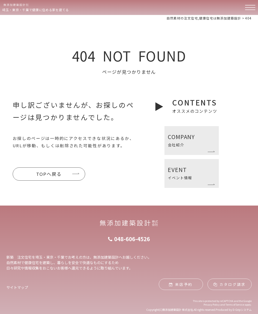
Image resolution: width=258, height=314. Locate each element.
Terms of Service (234, 304)
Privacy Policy (212, 304)
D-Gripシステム (242, 310)
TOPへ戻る (49, 174)
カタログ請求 (229, 284)
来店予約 (181, 284)
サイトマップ (17, 287)
